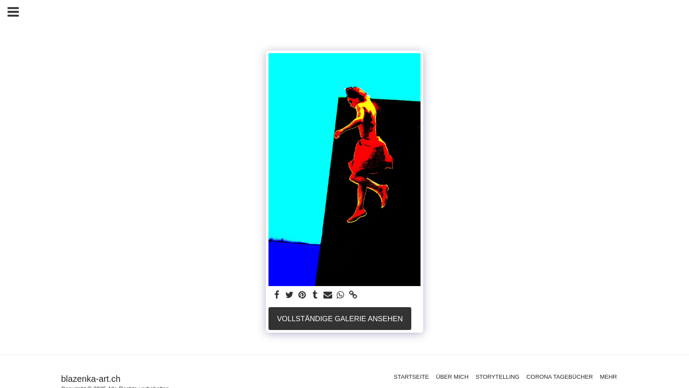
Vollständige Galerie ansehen (340, 319)
